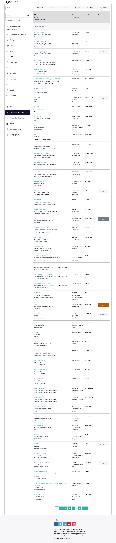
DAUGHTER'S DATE (39, 256)
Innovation (13, 73)
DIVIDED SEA (37, 314)
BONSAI (36, 144)
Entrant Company (75, 16)
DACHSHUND (38, 237)
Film (11, 57)
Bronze (77, 8)
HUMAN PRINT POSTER (40, 472)
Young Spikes (14, 135)
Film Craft (13, 62)
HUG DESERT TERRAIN (40, 453)
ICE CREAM (37, 495)
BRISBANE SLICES (39, 181)
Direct (12, 51)
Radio (12, 124)
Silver (65, 8)
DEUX (35, 304)
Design (12, 40)
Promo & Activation (17, 118)
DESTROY (37, 293)
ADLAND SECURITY (39, 70)
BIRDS (35, 135)
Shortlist (90, 8)
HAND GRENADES (39, 388)
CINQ (35, 218)
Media (12, 85)
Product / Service (39, 19)
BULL (35, 190)
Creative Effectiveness (18, 34)
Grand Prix (39, 8)
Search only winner (14, 20)
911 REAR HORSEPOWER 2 (41, 42)
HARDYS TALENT (39, 425)
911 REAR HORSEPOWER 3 (41, 51)
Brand (36, 17)
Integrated (13, 79)
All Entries (103, 8)
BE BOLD (36, 107)
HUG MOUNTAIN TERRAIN (41, 462)
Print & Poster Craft (17, 112)
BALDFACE (37, 97)
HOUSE (36, 444)
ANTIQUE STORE (39, 88)
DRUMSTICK (37, 323)
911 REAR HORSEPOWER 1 (41, 32)
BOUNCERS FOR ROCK (40, 172)
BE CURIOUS (37, 116)
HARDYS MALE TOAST (40, 416)
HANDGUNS (37, 397)
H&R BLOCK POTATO (40, 369)
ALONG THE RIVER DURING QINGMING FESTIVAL (48, 79)
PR (11, 101)
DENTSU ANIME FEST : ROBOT (42, 284)
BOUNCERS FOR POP (40, 163)
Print (11, 107)
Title (35, 15)
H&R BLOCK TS (38, 379)
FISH (35, 351)
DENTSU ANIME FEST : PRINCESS (43, 274)
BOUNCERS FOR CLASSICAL (42, 153)
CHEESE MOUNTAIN (39, 209)
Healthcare (14, 68)
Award (100, 15)
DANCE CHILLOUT (39, 246)
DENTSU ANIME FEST (40, 265)
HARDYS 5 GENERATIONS (41, 407)
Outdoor (13, 96)
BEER (35, 125)
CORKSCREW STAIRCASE (41, 228)
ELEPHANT (37, 332)
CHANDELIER (37, 200)
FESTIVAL (36, 341)
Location (88, 15)
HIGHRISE (36, 435)
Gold (52, 8)
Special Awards (15, 129)
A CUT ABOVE (38, 60)
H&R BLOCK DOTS (39, 360)
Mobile (12, 90)
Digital (12, 46)
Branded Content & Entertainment (15, 28)
